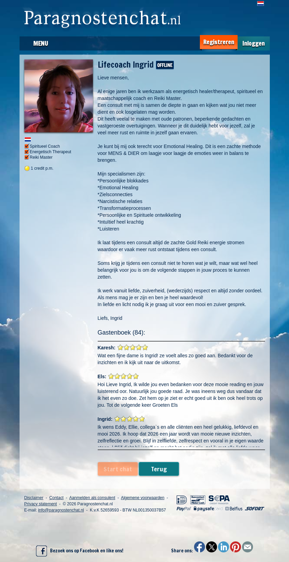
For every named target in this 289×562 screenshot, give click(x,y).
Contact (56, 497)
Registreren (218, 42)
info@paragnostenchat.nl (61, 510)
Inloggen (253, 43)
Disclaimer (34, 497)
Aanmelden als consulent (92, 497)
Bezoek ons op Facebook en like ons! (79, 551)
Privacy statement (40, 504)
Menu (40, 43)
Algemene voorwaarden (143, 497)
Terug (159, 468)
